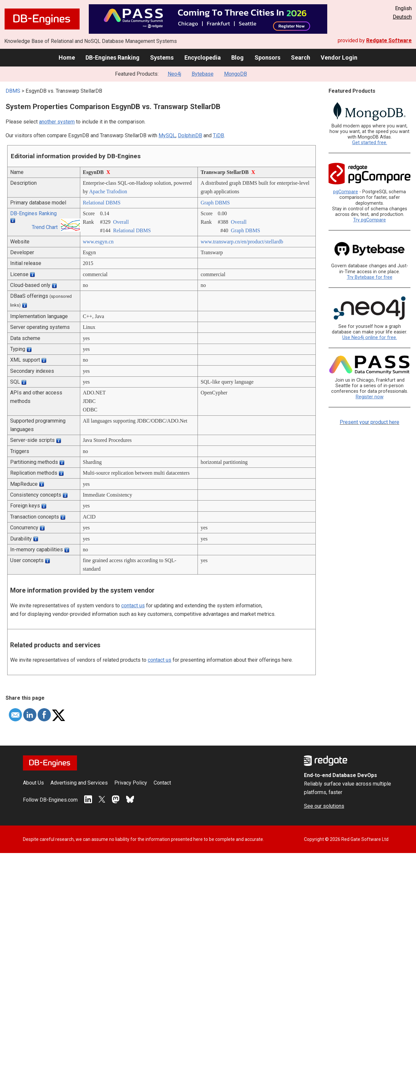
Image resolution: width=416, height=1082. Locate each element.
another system (57, 122)
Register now (370, 397)
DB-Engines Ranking (112, 57)
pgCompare (345, 192)
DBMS (13, 91)
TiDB (218, 135)
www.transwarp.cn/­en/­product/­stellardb (241, 241)
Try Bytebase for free (369, 277)
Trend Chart (45, 227)
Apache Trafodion (108, 191)
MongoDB (235, 74)
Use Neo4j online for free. (369, 337)
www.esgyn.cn (98, 241)
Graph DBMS (215, 202)
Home (67, 57)
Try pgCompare (369, 220)
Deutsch (402, 17)
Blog (237, 57)
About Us (33, 783)
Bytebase (203, 74)
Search (300, 57)
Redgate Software (389, 40)
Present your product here (369, 422)
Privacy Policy (130, 783)
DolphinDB (190, 135)
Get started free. (369, 142)
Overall (121, 222)
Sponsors (267, 57)
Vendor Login (339, 57)
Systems (162, 57)
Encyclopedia (202, 57)
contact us (133, 605)
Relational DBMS (102, 202)
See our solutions (324, 806)
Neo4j (174, 74)
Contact (162, 783)
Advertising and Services (79, 783)
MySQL (167, 135)
